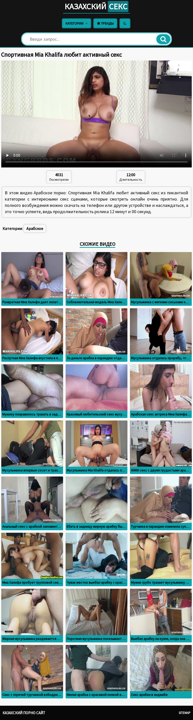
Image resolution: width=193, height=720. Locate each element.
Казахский (96, 6)
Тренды (105, 23)
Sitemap (184, 713)
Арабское (34, 228)
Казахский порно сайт (24, 712)
